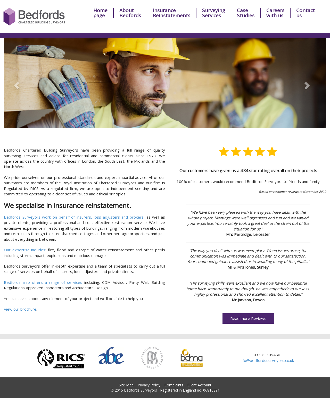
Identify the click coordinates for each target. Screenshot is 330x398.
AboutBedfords (130, 13)
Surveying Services (213, 13)
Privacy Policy (149, 385)
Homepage (100, 13)
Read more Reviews (248, 318)
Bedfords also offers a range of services (43, 282)
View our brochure (20, 309)
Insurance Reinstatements (171, 13)
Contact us (305, 13)
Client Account (199, 385)
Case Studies (245, 13)
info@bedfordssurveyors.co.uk (267, 360)
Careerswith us (275, 13)
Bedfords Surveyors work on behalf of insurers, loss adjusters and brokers (74, 217)
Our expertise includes (24, 249)
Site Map (126, 385)
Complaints (173, 385)
